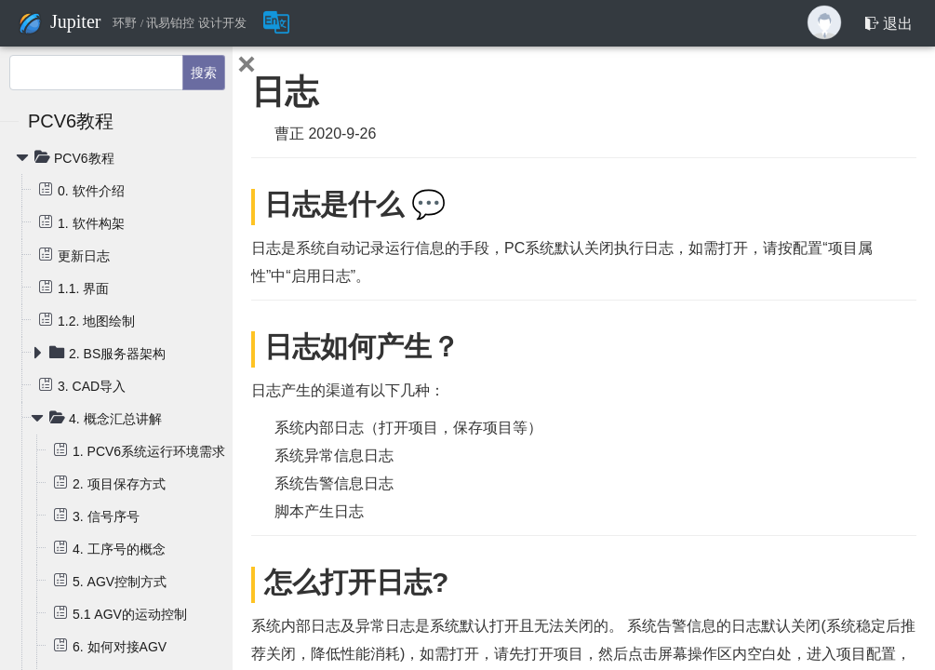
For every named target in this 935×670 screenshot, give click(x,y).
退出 (888, 24)
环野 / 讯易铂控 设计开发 (179, 23)
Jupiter (75, 21)
